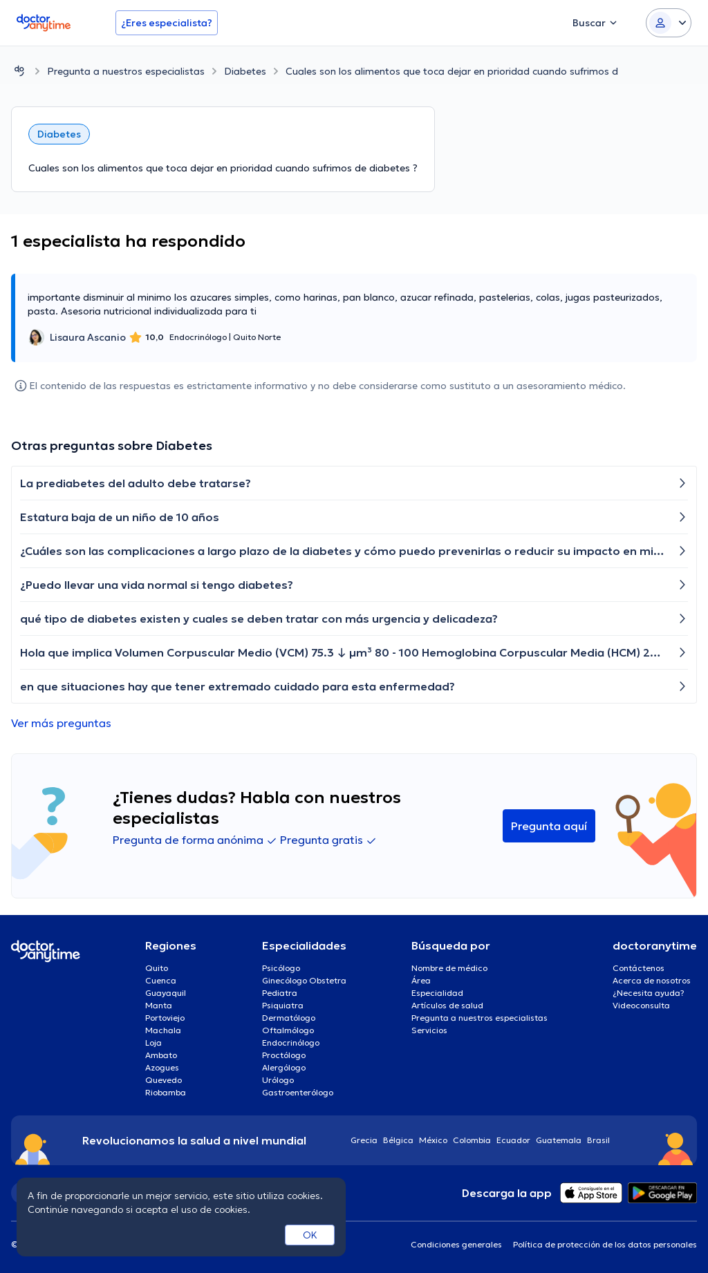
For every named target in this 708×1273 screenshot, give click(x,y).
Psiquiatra (283, 1005)
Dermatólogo (288, 1017)
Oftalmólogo (288, 1030)
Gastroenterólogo (297, 1092)
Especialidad (437, 993)
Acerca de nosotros (652, 980)
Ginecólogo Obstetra (304, 980)
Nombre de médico (449, 968)
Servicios (429, 1030)
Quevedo (163, 1080)
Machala (163, 1030)
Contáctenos (638, 968)
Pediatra (279, 993)
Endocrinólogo (290, 1042)
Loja (153, 1042)
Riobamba (165, 1092)
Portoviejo (165, 1017)
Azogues (162, 1067)
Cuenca (160, 980)
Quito (156, 968)
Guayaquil (165, 993)
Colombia (472, 1140)
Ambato (161, 1055)
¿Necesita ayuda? (648, 993)
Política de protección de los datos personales (605, 1244)
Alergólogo (284, 1067)
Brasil (598, 1140)
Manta (158, 1005)
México (433, 1140)
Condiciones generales (456, 1244)
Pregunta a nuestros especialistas (126, 71)
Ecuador (513, 1140)
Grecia (364, 1140)
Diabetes (245, 71)
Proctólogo (284, 1055)
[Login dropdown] (668, 22)
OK (310, 1235)
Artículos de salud (447, 1005)
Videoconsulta (641, 1005)
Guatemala (558, 1140)
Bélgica (398, 1140)
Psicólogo (281, 968)
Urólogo (278, 1080)
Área (421, 980)
